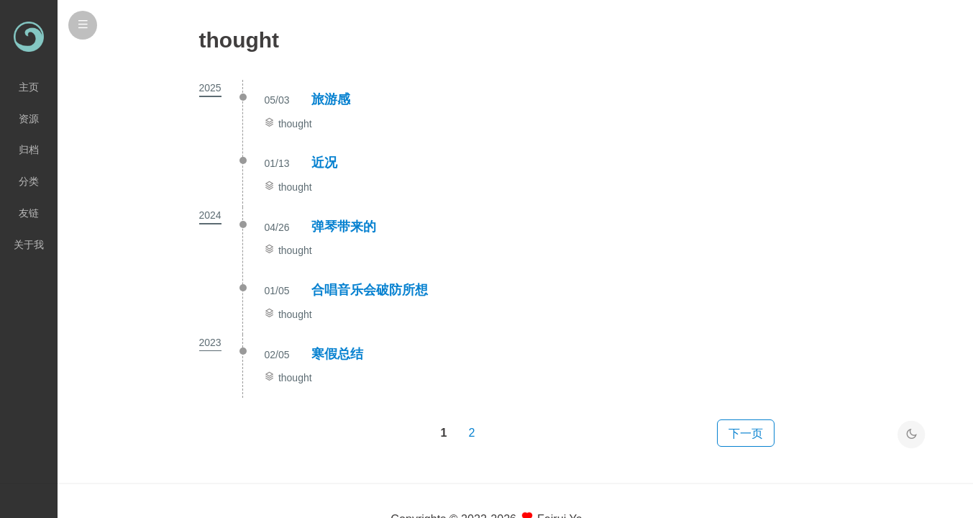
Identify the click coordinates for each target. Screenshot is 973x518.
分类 (29, 181)
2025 (210, 88)
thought (295, 124)
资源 (29, 118)
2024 (210, 215)
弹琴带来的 (343, 226)
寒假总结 (337, 354)
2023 (210, 342)
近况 (324, 162)
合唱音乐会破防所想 (369, 290)
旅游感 (330, 99)
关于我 (29, 244)
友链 (29, 213)
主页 (29, 87)
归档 (29, 149)
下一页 (745, 433)
